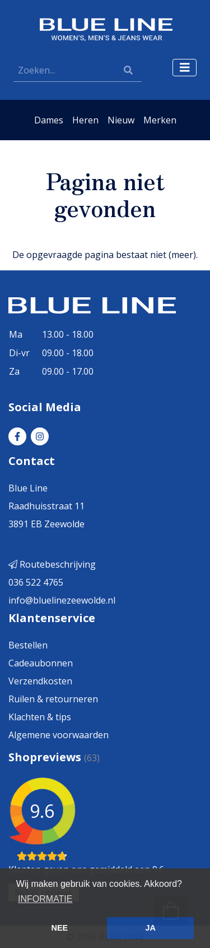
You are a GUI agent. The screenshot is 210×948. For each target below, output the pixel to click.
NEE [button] (60, 927)
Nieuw (121, 120)
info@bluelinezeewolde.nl (61, 600)
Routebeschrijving (52, 564)
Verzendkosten (40, 681)
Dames (48, 120)
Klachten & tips (39, 717)
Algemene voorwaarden (58, 735)
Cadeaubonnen (40, 663)
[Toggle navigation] (184, 67)
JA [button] (150, 927)
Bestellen (28, 645)
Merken (159, 120)
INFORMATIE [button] (45, 899)
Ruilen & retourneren (53, 699)
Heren (85, 120)
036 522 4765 (35, 582)
